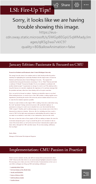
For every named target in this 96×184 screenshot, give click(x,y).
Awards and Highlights (16, 172)
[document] (48, 92)
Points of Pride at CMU (16, 175)
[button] (61, 4)
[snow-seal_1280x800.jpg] (48, 27)
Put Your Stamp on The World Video (20, 169)
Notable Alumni (14, 180)
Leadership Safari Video (17, 167)
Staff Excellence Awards (17, 177)
